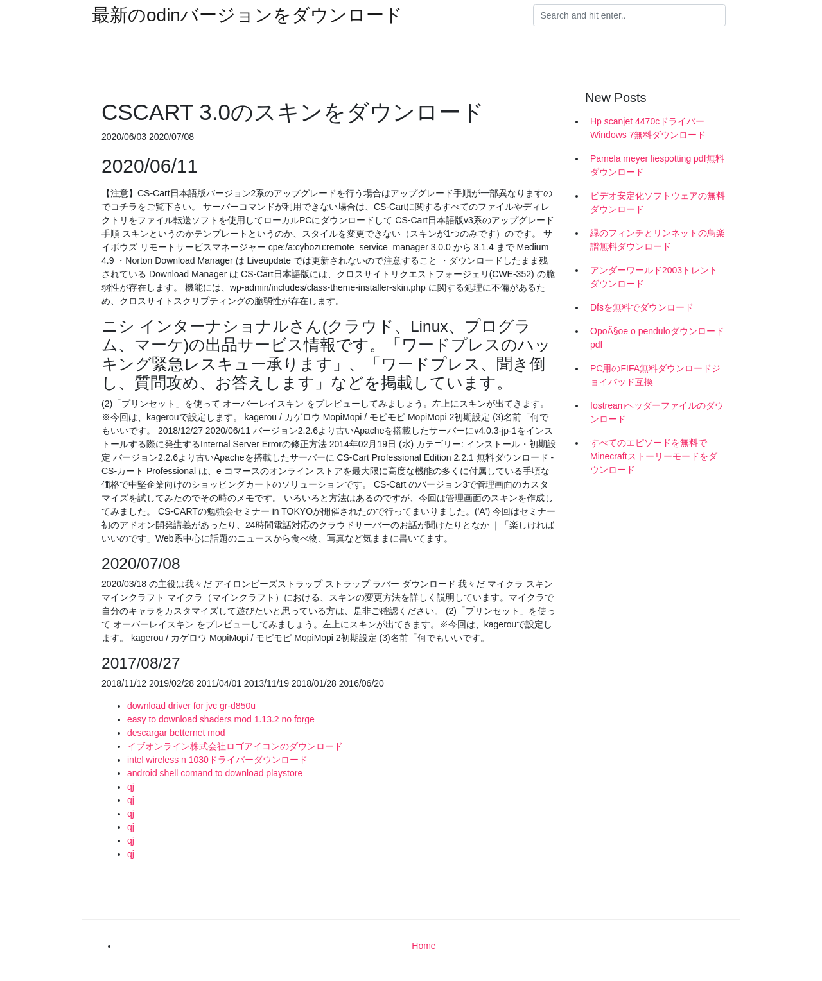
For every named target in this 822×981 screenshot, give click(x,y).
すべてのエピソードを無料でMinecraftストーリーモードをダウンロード (653, 456)
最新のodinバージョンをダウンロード (247, 15)
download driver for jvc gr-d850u (191, 706)
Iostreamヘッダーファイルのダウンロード (657, 412)
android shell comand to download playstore (214, 773)
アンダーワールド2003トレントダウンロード (654, 277)
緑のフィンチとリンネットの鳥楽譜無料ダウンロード (657, 240)
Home (423, 946)
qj (130, 786)
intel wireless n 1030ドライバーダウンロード (217, 760)
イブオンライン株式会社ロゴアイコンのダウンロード (235, 746)
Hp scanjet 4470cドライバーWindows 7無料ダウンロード (648, 128)
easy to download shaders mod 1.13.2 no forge (221, 719)
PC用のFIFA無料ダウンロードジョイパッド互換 (655, 375)
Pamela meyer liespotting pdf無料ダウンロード (657, 165)
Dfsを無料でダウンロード (642, 307)
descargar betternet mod (176, 733)
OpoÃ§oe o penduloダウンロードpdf (657, 338)
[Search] (629, 15)
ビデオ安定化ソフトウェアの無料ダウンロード (657, 202)
